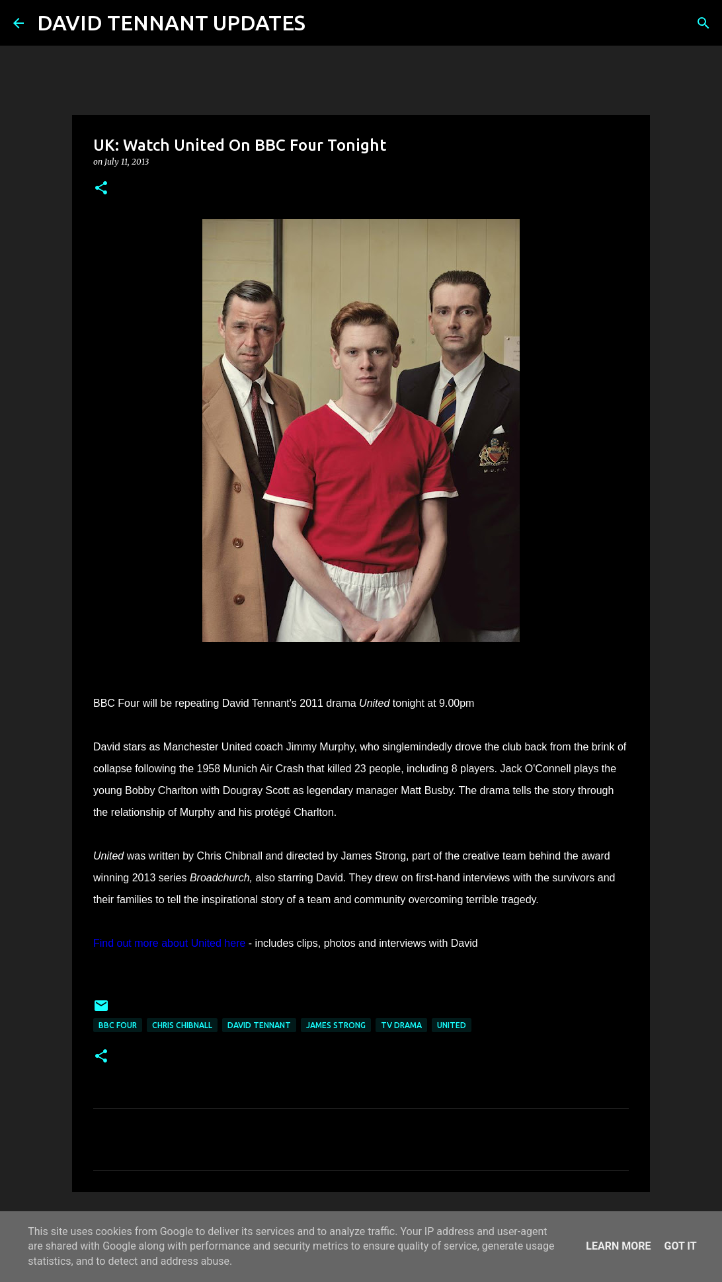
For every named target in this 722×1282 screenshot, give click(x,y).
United (451, 1025)
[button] (101, 189)
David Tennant (259, 1025)
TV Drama (401, 1025)
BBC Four (118, 1025)
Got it (680, 1246)
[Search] (324, 23)
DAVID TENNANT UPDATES (171, 22)
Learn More (618, 1246)
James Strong (336, 1025)
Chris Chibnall (182, 1025)
